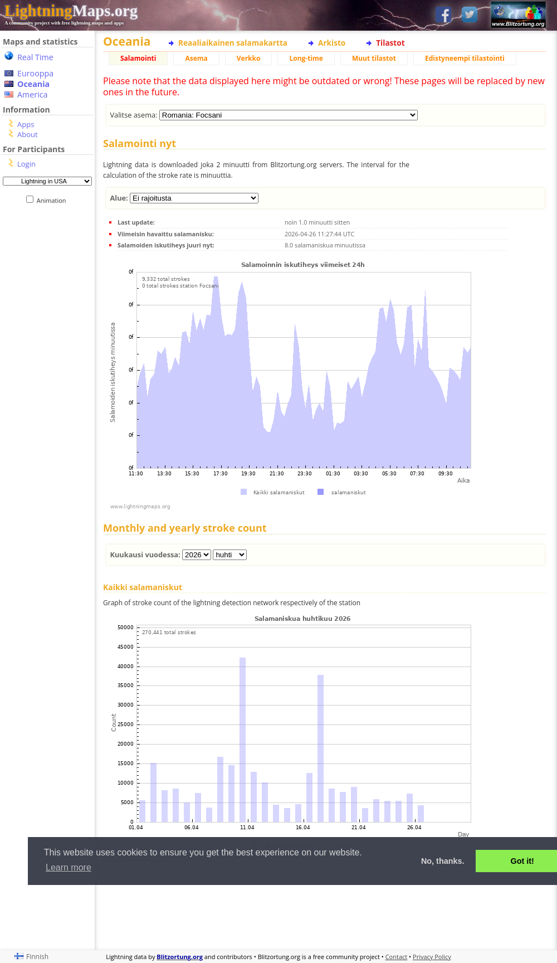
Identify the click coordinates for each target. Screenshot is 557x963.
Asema (196, 58)
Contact (396, 956)
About (27, 134)
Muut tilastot (374, 58)
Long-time (306, 58)
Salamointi (138, 58)
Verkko (249, 58)
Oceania (33, 84)
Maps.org (71, 11)
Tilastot (390, 42)
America (32, 94)
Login (26, 164)
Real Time (35, 57)
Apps (25, 124)
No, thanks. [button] (443, 861)
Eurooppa (35, 73)
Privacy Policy (432, 956)
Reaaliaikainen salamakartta (232, 42)
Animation (54, 200)
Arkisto (331, 42)
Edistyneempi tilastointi (465, 58)
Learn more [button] (68, 867)
